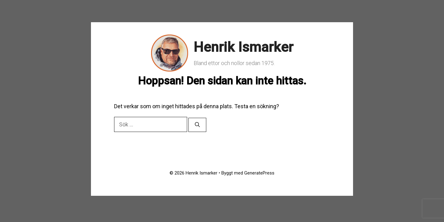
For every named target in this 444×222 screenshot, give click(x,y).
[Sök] (197, 125)
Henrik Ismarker (243, 47)
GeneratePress (259, 173)
